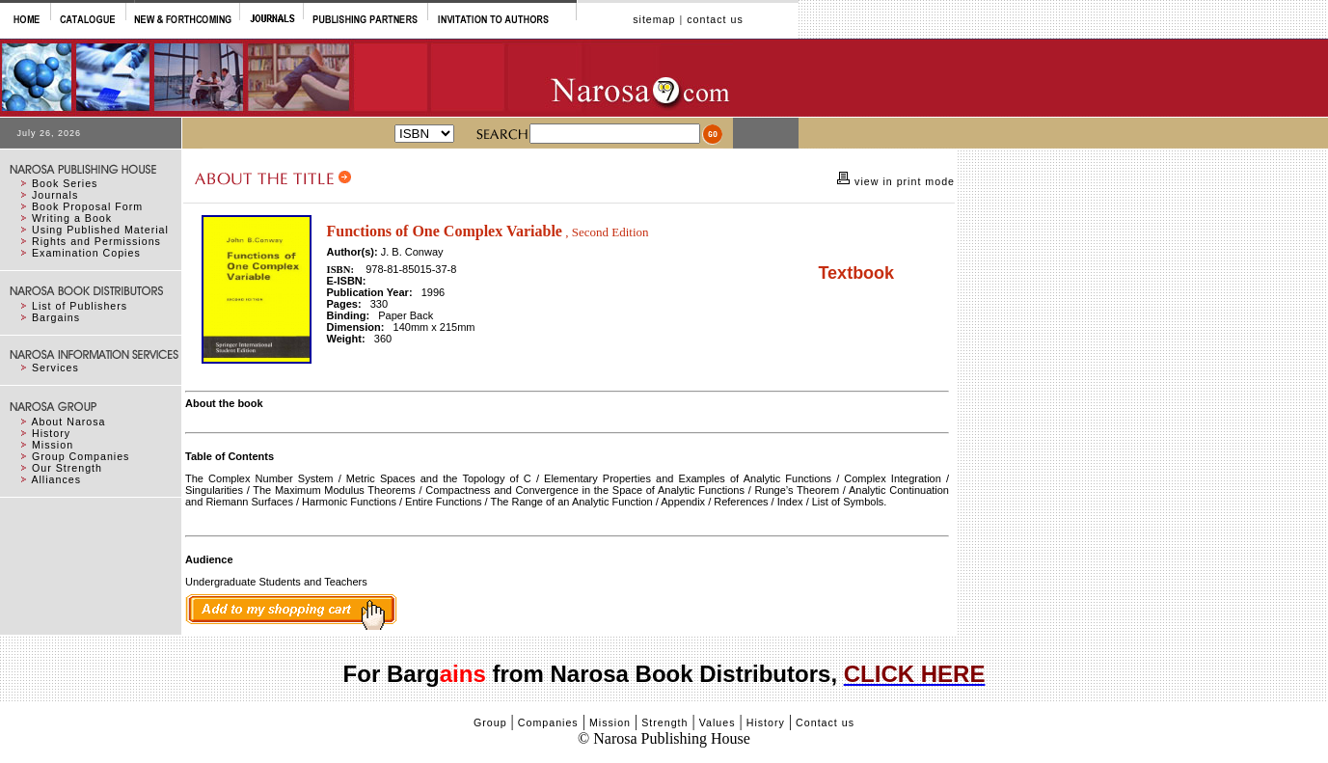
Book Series (64, 183)
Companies (548, 722)
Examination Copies (86, 253)
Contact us (825, 722)
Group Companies (80, 456)
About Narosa (68, 421)
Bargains (56, 317)
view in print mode (903, 181)
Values (717, 722)
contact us (715, 19)
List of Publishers (79, 306)
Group (490, 722)
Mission (52, 444)
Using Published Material (100, 229)
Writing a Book (72, 218)
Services (55, 367)
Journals (55, 195)
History (51, 433)
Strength (664, 722)
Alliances (56, 479)
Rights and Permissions (96, 241)
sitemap (654, 19)
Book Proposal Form (87, 206)
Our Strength (67, 468)
